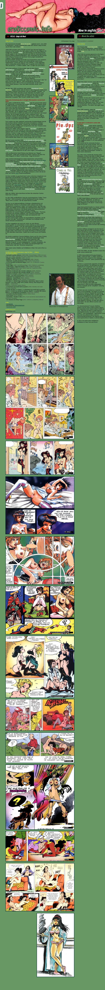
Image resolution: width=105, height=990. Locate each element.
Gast (37, 183)
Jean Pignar (17, 185)
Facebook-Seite (11, 307)
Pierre (44, 186)
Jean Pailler (41, 106)
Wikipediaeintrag (19, 305)
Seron (7, 187)
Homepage (9, 304)
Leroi (17, 173)
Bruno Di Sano (41, 160)
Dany (34, 160)
